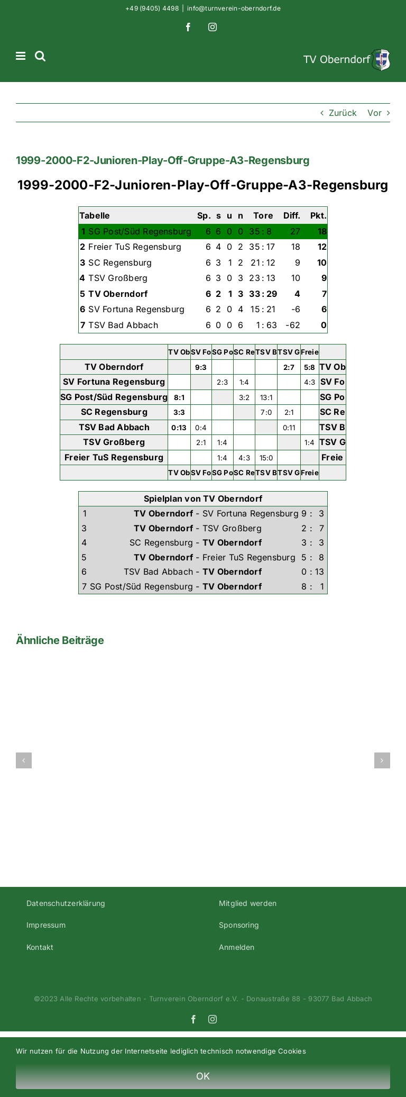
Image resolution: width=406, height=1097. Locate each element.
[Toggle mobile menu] (21, 55)
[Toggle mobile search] (40, 55)
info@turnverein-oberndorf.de (234, 8)
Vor (374, 112)
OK (203, 1076)
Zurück (343, 112)
